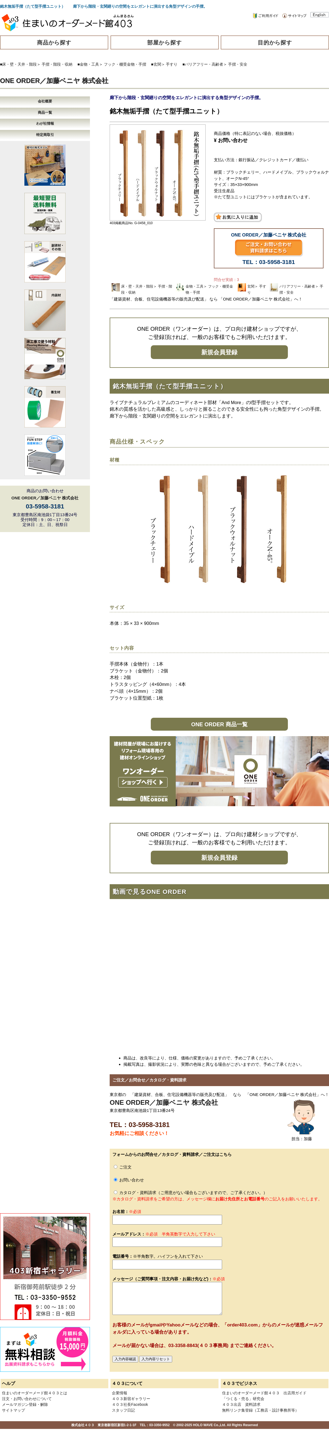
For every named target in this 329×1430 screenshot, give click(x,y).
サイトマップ (13, 1410)
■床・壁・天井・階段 (18, 64)
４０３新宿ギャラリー (131, 1398)
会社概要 (45, 101)
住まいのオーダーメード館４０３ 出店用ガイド (264, 1393)
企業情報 (119, 1393)
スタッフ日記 (123, 1410)
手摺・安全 (237, 64)
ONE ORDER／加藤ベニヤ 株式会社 (54, 80)
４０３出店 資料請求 (241, 1404)
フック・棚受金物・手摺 (125, 64)
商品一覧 (45, 112)
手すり (171, 64)
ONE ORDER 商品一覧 (219, 724)
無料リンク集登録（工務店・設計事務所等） (260, 1410)
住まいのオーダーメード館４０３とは (34, 1393)
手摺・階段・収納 (57, 64)
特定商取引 (45, 135)
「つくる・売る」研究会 (243, 1398)
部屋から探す (164, 43)
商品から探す (54, 43)
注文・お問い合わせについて (27, 1398)
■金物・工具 (88, 64)
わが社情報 (45, 123)
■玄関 (156, 64)
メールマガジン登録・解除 (25, 1404)
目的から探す (275, 43)
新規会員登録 (219, 352)
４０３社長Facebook (130, 1404)
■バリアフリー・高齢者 (203, 64)
